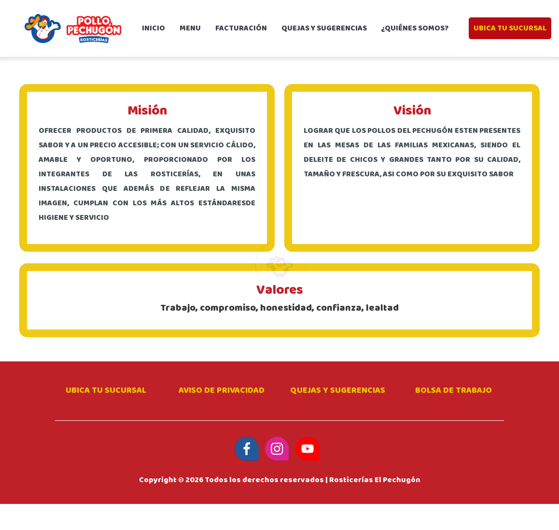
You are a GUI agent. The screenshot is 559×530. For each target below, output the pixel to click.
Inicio (157, 28)
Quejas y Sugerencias (337, 390)
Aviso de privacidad (222, 390)
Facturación (241, 28)
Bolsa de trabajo (453, 390)
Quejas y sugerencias (324, 28)
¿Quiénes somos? (414, 28)
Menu (190, 28)
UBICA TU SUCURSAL (510, 28)
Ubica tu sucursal (106, 390)
